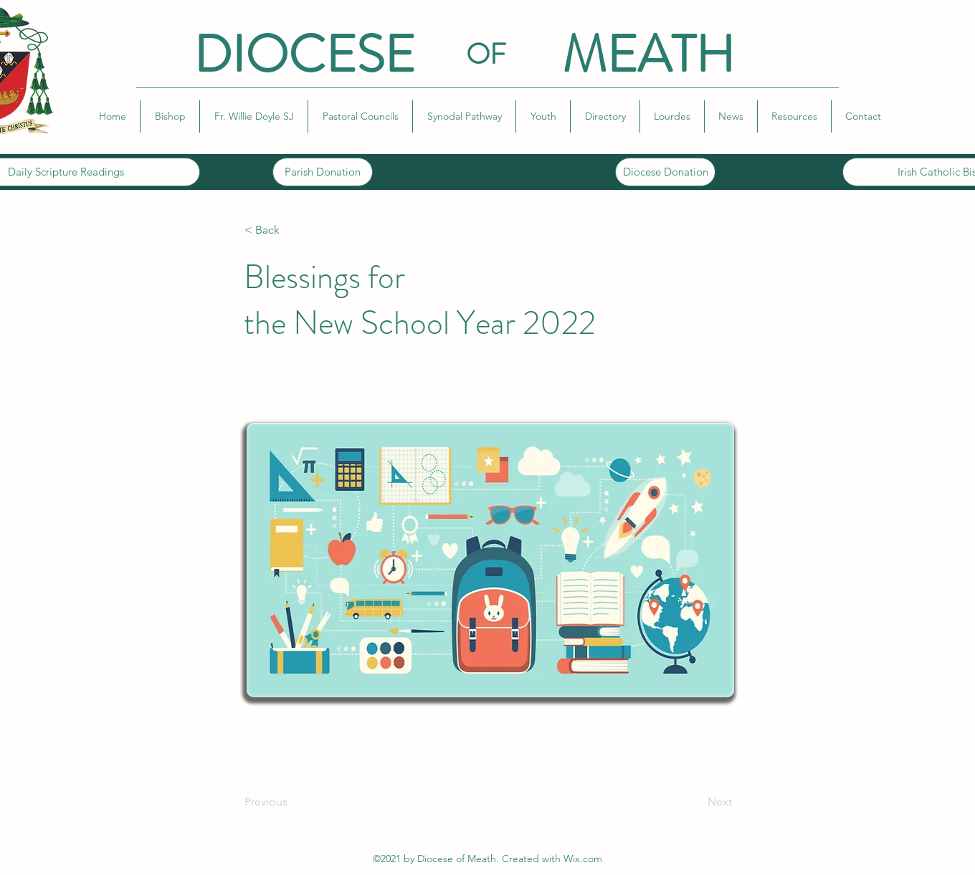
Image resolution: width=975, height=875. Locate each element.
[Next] (696, 802)
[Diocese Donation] (665, 172)
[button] (170, 116)
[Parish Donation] (322, 172)
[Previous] (291, 802)
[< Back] (291, 230)
